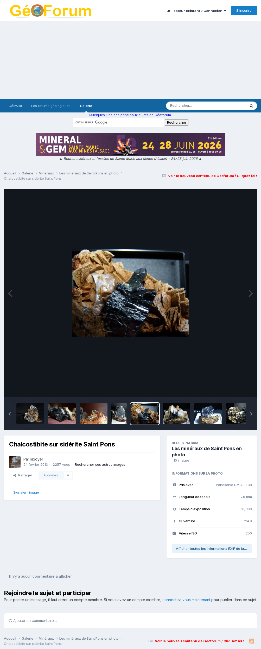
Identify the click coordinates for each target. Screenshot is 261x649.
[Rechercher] (191, 106)
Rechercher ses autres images (100, 464)
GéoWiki (15, 106)
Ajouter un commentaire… (33, 620)
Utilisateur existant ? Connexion (196, 11)
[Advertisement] (130, 59)
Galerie (86, 108)
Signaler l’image (26, 492)
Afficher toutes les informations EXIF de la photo (214, 548)
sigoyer (36, 459)
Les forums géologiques (51, 106)
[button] (9, 413)
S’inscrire (244, 10)
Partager (22, 475)
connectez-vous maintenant (186, 599)
